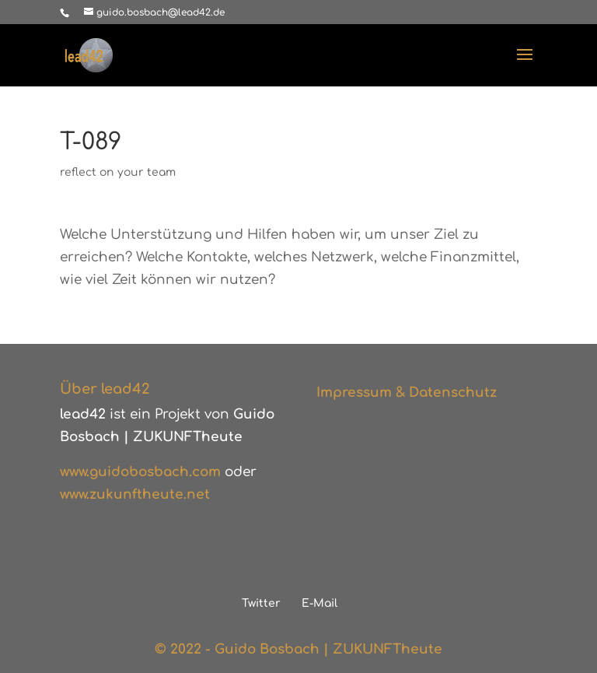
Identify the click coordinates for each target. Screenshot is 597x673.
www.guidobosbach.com (140, 471)
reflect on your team (118, 172)
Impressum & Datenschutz (406, 392)
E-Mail (319, 603)
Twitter (261, 603)
